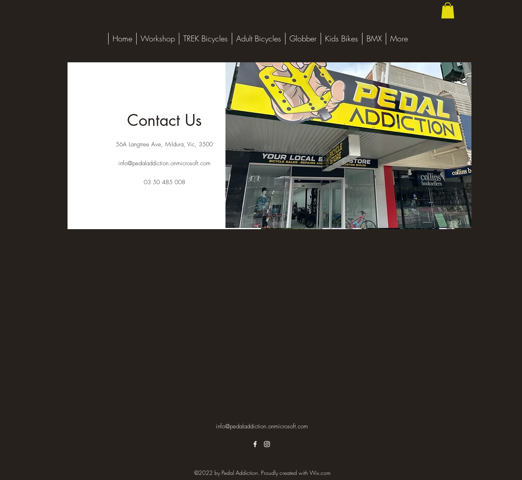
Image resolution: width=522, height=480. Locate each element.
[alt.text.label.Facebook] (255, 444)
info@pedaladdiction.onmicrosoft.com (164, 163)
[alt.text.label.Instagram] (267, 444)
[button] (447, 10)
